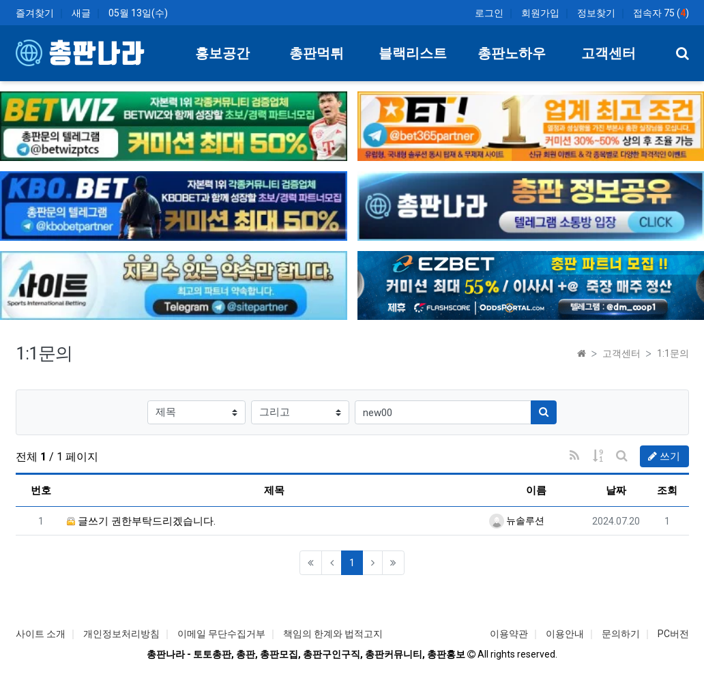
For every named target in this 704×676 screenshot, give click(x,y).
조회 (667, 490)
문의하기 (621, 633)
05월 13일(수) (138, 13)
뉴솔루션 (516, 520)
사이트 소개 (40, 633)
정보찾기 (596, 13)
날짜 (616, 490)
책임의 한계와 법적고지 (333, 633)
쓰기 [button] (664, 456)
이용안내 (565, 633)
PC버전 (673, 633)
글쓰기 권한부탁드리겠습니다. (141, 521)
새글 (81, 13)
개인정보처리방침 (121, 633)
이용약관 (509, 633)
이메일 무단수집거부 (221, 633)
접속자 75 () (661, 13)
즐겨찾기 (35, 13)
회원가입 (540, 13)
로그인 (489, 13)
